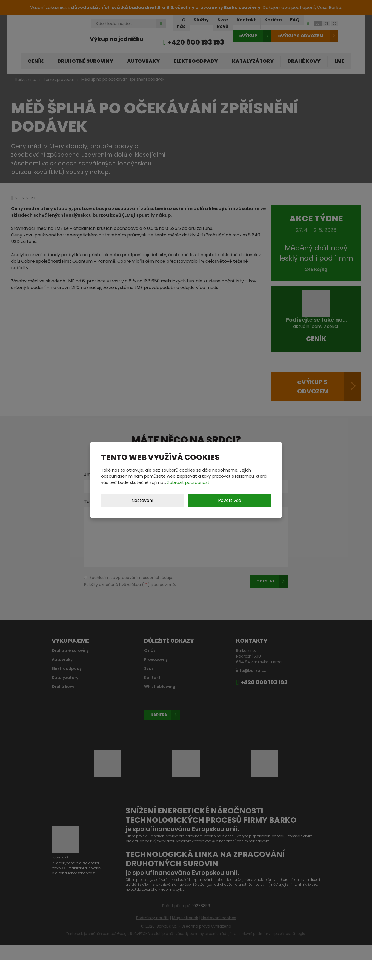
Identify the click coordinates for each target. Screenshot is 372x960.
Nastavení (142, 500)
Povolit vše (229, 500)
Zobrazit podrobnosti (188, 482)
